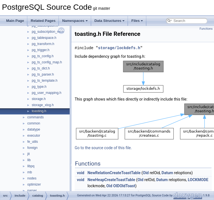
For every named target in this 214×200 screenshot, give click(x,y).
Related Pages (43, 21)
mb (29, 172)
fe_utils (32, 142)
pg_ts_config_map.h (47, 62)
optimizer (34, 184)
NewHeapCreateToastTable (111, 180)
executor (33, 136)
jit (28, 154)
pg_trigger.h (40, 50)
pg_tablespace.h (44, 38)
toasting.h (39, 111)
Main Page (15, 21)
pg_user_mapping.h (46, 93)
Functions (206, 29)
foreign (32, 148)
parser (32, 190)
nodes (32, 178)
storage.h (39, 99)
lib (29, 160)
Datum (167, 173)
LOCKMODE (198, 180)
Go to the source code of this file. (103, 148)
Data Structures (109, 21)
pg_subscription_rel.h (48, 32)
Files (137, 21)
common (33, 123)
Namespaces (75, 21)
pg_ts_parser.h (43, 74)
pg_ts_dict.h (41, 68)
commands (35, 117)
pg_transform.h (43, 44)
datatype (33, 129)
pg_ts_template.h (44, 80)
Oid (146, 173)
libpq (30, 166)
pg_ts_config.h (43, 56)
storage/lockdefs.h (119, 48)
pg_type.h (39, 87)
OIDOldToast (124, 186)
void (80, 173)
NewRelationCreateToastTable (113, 173)
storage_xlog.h (43, 105)
